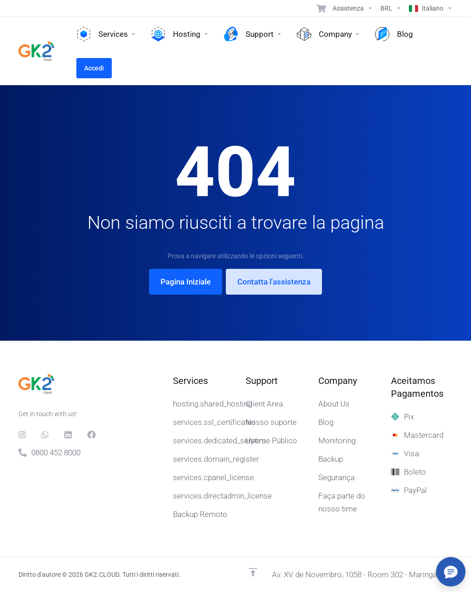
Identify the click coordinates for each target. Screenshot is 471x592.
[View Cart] (321, 8)
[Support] (353, 8)
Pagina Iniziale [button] (186, 281)
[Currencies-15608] (391, 8)
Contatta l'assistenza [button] (273, 281)
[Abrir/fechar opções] (451, 572)
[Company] (328, 34)
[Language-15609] (429, 8)
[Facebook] (91, 434)
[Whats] (45, 434)
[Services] (106, 34)
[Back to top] (252, 572)
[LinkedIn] (68, 434)
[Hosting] (180, 34)
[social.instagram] (22, 434)
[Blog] (394, 34)
